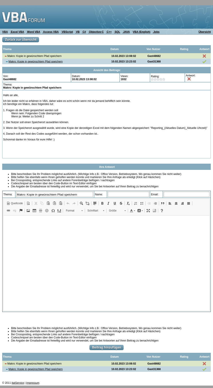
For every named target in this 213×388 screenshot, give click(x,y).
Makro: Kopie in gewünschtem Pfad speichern (35, 61)
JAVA (126, 31)
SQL (117, 31)
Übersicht (205, 31)
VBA (5, 31)
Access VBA (50, 31)
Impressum (32, 382)
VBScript (67, 31)
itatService (18, 382)
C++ (109, 31)
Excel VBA (17, 31)
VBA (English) (141, 31)
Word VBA (33, 31)
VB (77, 31)
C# (84, 31)
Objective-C (96, 31)
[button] (14, 203)
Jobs (156, 31)
